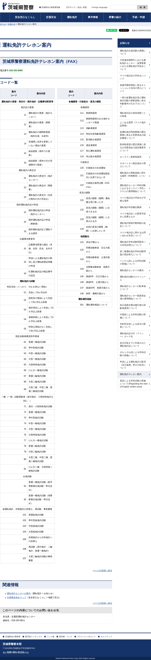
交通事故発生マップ (16, 597)
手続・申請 (138, 17)
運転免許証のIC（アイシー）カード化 (132, 335)
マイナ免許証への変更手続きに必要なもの (133, 215)
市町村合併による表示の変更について (133, 325)
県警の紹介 (115, 17)
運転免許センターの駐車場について (133, 287)
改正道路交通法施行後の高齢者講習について (133, 306)
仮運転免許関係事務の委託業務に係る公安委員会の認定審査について (133, 135)
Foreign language (99, 7)
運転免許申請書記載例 (130, 207)
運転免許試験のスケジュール (133, 278)
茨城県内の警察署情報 (50, 7)
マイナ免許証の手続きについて (133, 77)
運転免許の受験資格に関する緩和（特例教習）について (133, 176)
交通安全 (51, 17)
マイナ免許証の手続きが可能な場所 (133, 199)
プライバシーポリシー (86, 636)
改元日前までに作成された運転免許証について (133, 344)
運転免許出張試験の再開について (133, 52)
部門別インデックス (33, 636)
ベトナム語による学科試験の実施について (133, 262)
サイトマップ (106, 636)
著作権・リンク (65, 636)
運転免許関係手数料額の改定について (133, 224)
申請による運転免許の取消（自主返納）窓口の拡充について (133, 365)
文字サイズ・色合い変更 (76, 7)
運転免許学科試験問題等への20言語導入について (133, 243)
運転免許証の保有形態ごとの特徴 (133, 114)
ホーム (3, 24)
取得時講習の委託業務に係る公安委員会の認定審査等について (133, 147)
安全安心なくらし (25, 17)
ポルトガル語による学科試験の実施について (133, 353)
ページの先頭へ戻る (102, 570)
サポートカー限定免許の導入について (133, 165)
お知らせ (11, 24)
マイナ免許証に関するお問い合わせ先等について (133, 234)
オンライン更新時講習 (130, 157)
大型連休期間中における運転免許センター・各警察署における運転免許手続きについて (133, 64)
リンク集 (50, 636)
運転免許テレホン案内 (130, 374)
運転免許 (72, 17)
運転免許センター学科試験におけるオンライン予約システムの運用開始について (133, 188)
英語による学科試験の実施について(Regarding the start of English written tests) (133, 384)
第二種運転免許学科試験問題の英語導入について (133, 253)
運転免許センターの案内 (19, 593)
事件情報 (93, 17)
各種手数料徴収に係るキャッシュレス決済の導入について (133, 88)
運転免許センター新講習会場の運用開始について (133, 297)
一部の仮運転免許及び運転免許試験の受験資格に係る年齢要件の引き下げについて (133, 102)
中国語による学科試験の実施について (133, 316)
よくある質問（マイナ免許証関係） (133, 124)
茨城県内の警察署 (12, 636)
